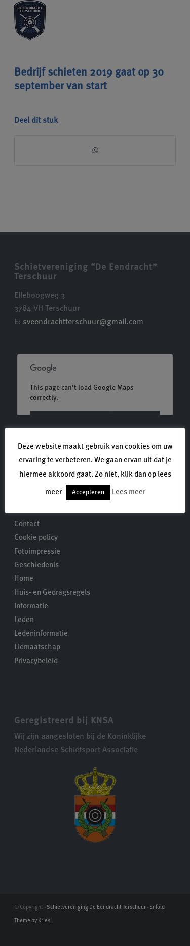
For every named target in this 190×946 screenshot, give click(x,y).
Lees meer (128, 492)
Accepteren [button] (88, 492)
